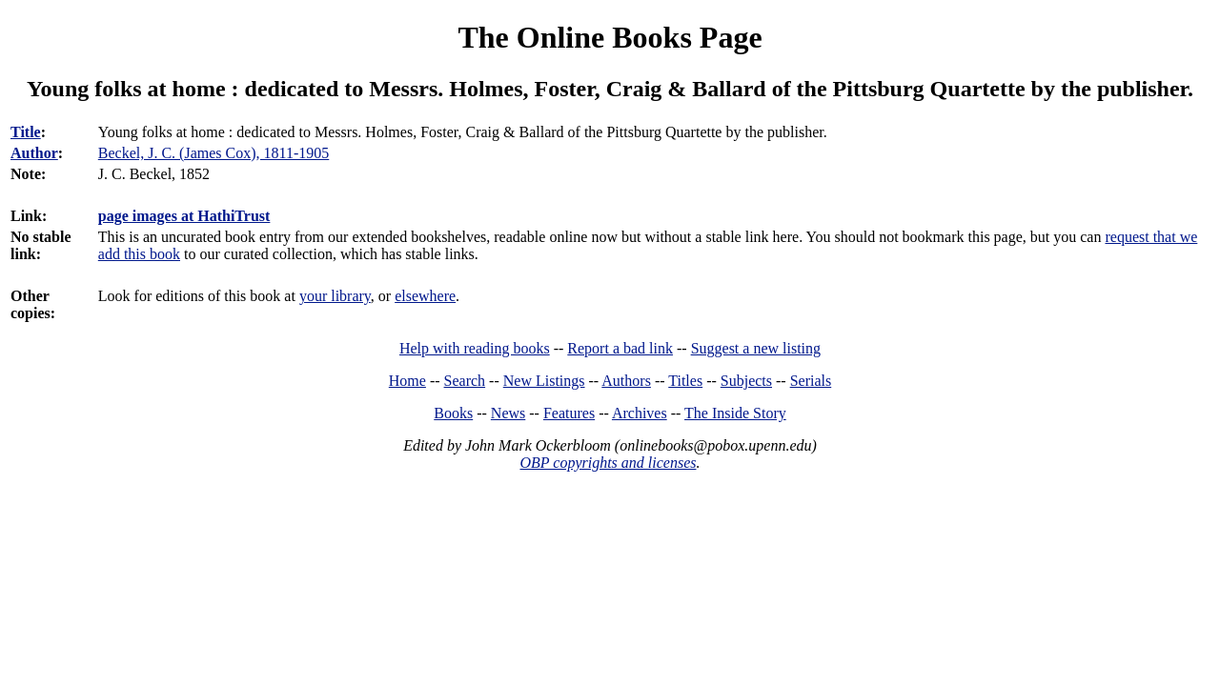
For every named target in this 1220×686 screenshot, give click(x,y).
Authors (626, 381)
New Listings (544, 381)
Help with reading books (474, 348)
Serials (811, 381)
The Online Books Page (610, 37)
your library (335, 296)
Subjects (746, 381)
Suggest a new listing (756, 348)
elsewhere (425, 296)
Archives (639, 413)
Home (407, 381)
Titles (685, 381)
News (508, 413)
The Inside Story (735, 413)
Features (569, 413)
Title (25, 132)
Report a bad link (620, 348)
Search (465, 381)
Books (453, 413)
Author (34, 153)
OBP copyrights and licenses (607, 462)
